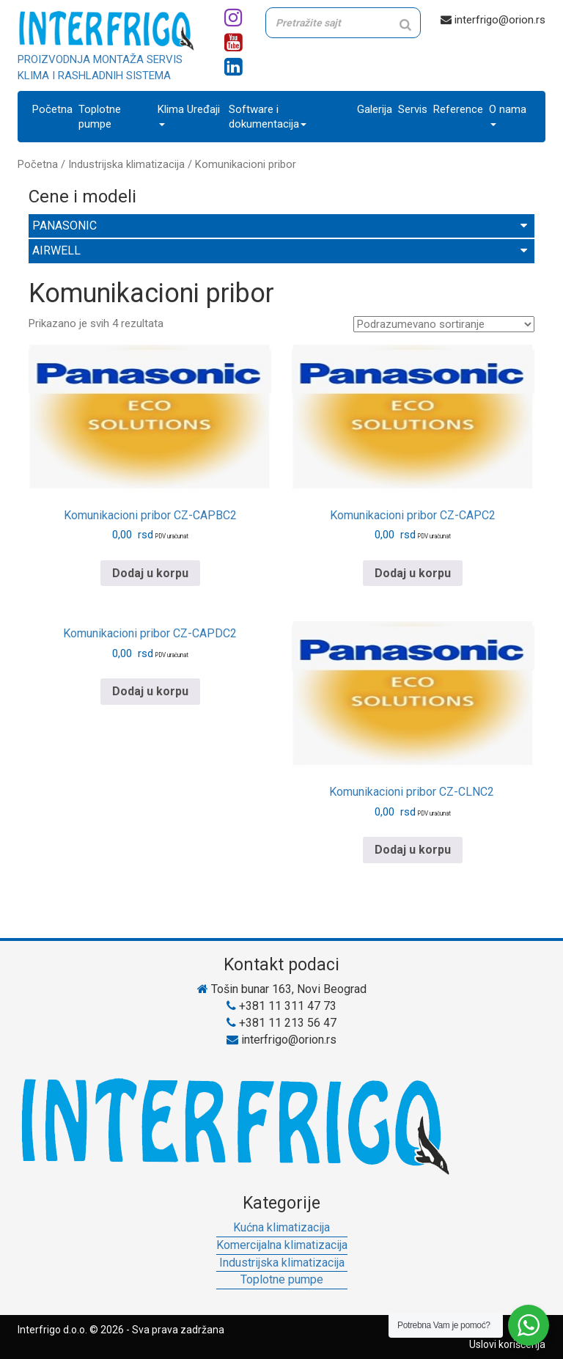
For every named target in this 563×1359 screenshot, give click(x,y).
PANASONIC (279, 225)
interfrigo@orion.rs (493, 19)
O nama (507, 114)
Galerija (374, 109)
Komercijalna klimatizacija (281, 1245)
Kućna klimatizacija (281, 1227)
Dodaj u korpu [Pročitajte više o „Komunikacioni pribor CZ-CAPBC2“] (150, 573)
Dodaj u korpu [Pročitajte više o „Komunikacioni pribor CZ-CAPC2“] (413, 573)
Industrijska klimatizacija (126, 164)
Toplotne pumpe (99, 117)
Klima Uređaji (189, 114)
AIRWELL (279, 250)
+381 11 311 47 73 (281, 1006)
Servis (412, 109)
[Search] (405, 24)
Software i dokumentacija (267, 117)
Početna (52, 109)
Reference (458, 109)
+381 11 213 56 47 (281, 1023)
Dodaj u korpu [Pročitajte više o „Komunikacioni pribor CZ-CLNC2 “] (413, 850)
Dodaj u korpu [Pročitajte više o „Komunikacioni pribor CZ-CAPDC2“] (150, 691)
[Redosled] (443, 324)
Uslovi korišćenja (507, 1344)
